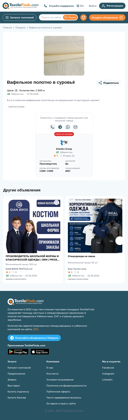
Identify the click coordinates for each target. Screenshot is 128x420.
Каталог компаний (19, 17)
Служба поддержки (59, 5)
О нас (49, 367)
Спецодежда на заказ (81, 256)
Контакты (52, 373)
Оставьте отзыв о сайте (61, 403)
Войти (93, 5)
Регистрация (112, 6)
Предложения (16, 373)
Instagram (108, 373)
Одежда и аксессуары (16, 279)
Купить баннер (17, 397)
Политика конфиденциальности (66, 385)
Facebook (108, 367)
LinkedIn (107, 379)
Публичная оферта (58, 391)
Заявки (12, 379)
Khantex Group (64, 149)
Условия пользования (60, 379)
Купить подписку (18, 391)
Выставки (14, 385)
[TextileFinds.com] (20, 6)
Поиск (70, 17)
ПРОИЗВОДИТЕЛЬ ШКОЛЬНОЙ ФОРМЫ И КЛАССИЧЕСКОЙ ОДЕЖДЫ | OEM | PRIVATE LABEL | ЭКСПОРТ (33, 258)
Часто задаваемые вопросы (63, 397)
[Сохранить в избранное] (56, 202)
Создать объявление (107, 17)
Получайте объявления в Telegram (34, 338)
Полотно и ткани (16, 107)
